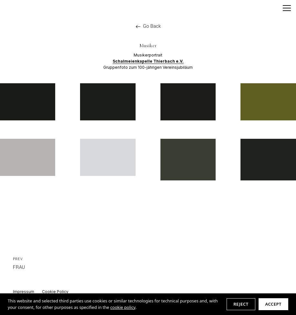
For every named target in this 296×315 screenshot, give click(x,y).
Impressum (23, 291)
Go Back (148, 26)
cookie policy (123, 307)
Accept (273, 304)
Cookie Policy (55, 291)
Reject (240, 304)
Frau (19, 263)
